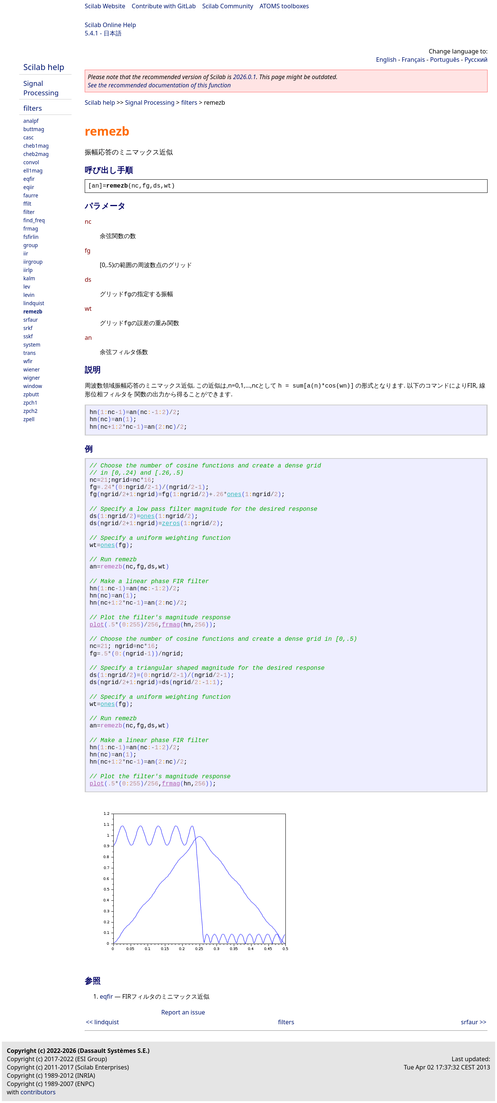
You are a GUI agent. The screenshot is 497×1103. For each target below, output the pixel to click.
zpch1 (30, 402)
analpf (30, 120)
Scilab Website (105, 6)
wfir (27, 361)
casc (28, 137)
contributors (38, 1092)
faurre (30, 195)
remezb (32, 311)
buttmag (33, 129)
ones (234, 494)
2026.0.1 (244, 77)
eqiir (28, 187)
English (386, 59)
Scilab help (43, 66)
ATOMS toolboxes (284, 6)
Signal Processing (41, 87)
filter (29, 211)
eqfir (29, 178)
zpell (28, 419)
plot (97, 625)
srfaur (30, 319)
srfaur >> (473, 1022)
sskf (28, 336)
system (31, 344)
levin (29, 294)
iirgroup (33, 261)
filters (32, 108)
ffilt (27, 203)
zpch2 (30, 410)
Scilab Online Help (110, 25)
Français (413, 59)
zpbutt (31, 394)
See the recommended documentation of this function (159, 85)
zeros (171, 523)
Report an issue (183, 1012)
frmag (30, 228)
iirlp (28, 269)
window (32, 386)
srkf (27, 328)
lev (26, 286)
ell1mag (33, 170)
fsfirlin (30, 236)
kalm (29, 278)
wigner (31, 377)
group (30, 245)
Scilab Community (227, 6)
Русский (476, 59)
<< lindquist (102, 1022)
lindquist (33, 303)
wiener (31, 369)
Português (444, 59)
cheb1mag (36, 145)
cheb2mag (36, 153)
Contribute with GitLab (164, 6)
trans (29, 352)
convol (31, 162)
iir (25, 253)
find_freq (34, 220)
